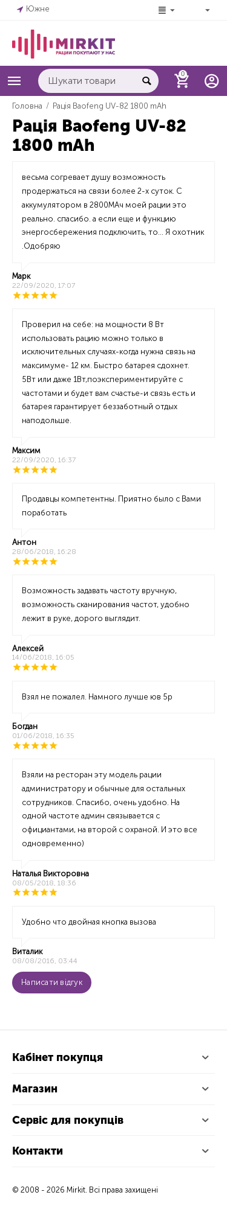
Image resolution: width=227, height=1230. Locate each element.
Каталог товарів (14, 80)
